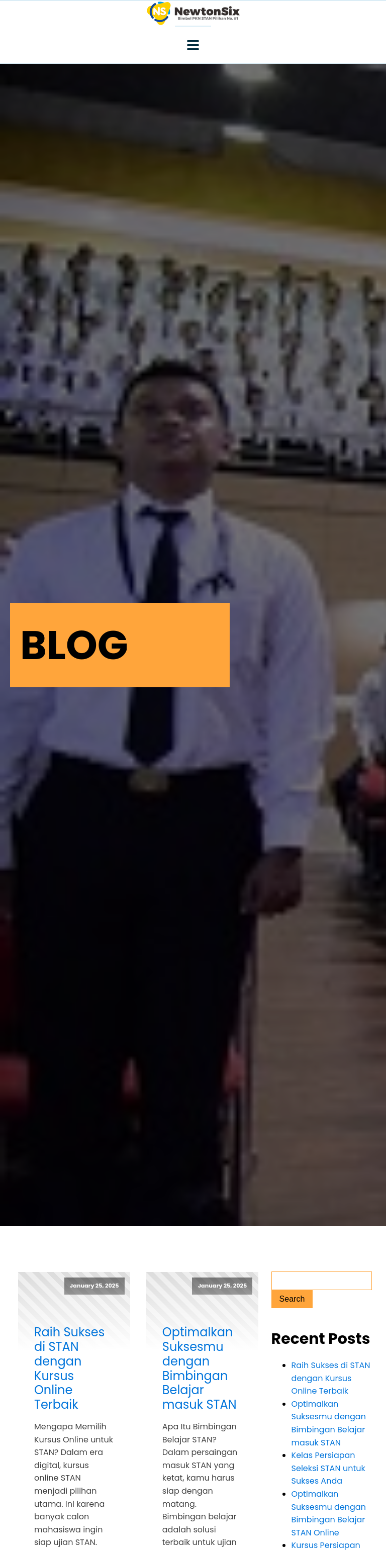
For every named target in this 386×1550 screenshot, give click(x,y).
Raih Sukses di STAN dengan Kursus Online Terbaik (69, 1368)
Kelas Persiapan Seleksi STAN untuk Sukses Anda (328, 1468)
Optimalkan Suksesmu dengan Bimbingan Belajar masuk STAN (199, 1368)
